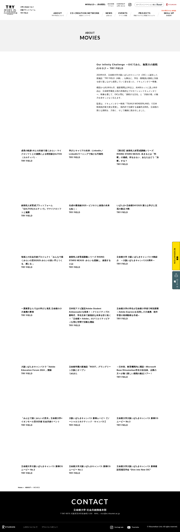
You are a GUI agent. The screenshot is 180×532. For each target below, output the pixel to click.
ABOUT (28, 487)
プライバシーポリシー (50, 527)
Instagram (129, 4)
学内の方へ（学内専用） (96, 4)
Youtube (135, 527)
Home (20, 487)
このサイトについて (30, 527)
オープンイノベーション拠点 (149, 4)
